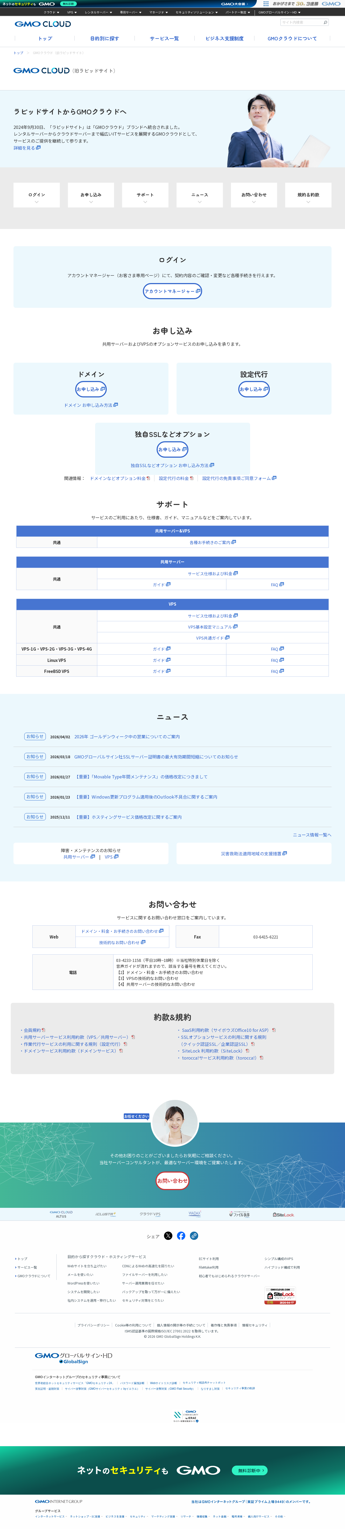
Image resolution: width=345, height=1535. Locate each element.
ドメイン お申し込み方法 (88, 408)
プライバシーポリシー (93, 1331)
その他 (279, 1523)
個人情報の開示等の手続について (181, 1331)
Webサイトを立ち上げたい (86, 1272)
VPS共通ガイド (210, 643)
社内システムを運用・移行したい (91, 1306)
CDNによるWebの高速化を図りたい (148, 1272)
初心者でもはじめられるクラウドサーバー (229, 1282)
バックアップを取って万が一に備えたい (151, 1298)
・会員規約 (30, 1035)
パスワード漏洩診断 (132, 1389)
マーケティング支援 (163, 1523)
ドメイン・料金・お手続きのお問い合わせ (119, 936)
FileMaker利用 (209, 1273)
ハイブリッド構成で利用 (282, 1273)
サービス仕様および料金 (210, 578)
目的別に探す (104, 38)
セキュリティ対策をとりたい (143, 1306)
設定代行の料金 (174, 483)
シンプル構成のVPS (278, 1264)
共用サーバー (76, 862)
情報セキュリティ (255, 1331)
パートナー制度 (236, 12)
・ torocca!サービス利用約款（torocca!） (218, 1063)
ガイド (159, 589)
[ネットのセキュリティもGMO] (41, 4)
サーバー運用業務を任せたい (143, 1289)
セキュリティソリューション (195, 12)
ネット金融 (219, 1523)
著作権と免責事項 (224, 1331)
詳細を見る (24, 147)
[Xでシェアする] (168, 1242)
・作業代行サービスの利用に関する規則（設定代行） (71, 1049)
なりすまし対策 (210, 1394)
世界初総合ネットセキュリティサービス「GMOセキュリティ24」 (75, 1389)
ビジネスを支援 (115, 1523)
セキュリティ (138, 1523)
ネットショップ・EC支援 (85, 1523)
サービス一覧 (164, 38)
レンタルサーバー (96, 12)
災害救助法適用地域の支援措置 (251, 858)
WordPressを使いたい (83, 1289)
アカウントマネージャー (168, 292)
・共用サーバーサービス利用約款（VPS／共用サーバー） (75, 1042)
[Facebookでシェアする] (181, 1242)
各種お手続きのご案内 (210, 547)
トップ (44, 38)
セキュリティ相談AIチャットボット (204, 1388)
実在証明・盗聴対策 (47, 1394)
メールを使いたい (80, 1280)
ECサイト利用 (209, 1264)
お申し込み (87, 392)
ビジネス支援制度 (224, 38)
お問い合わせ (171, 1186)
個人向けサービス (259, 1523)
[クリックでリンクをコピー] (194, 1242)
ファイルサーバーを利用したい (144, 1280)
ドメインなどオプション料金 (118, 483)
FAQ (274, 589)
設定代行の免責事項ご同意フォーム (236, 483)
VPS (70, 12)
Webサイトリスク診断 (163, 1389)
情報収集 (202, 1523)
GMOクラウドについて (292, 38)
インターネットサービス (50, 1523)
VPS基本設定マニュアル (210, 632)
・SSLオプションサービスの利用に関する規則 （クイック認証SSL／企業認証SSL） (221, 1045)
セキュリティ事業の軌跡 (240, 1394)
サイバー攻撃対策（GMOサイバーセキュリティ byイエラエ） (102, 1394)
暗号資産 (237, 1523)
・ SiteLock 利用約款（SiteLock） (211, 1056)
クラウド (50, 12)
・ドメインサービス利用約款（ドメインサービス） (69, 1056)
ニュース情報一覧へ (312, 840)
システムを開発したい (83, 1298)
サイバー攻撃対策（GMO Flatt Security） (170, 1394)
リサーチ (186, 1523)
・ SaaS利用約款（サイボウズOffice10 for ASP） (224, 1035)
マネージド (156, 12)
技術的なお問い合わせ (119, 947)
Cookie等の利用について (133, 1331)
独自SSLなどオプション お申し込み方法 (170, 470)
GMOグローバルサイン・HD (277, 12)
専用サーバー (129, 12)
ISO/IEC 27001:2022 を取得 (181, 1337)
